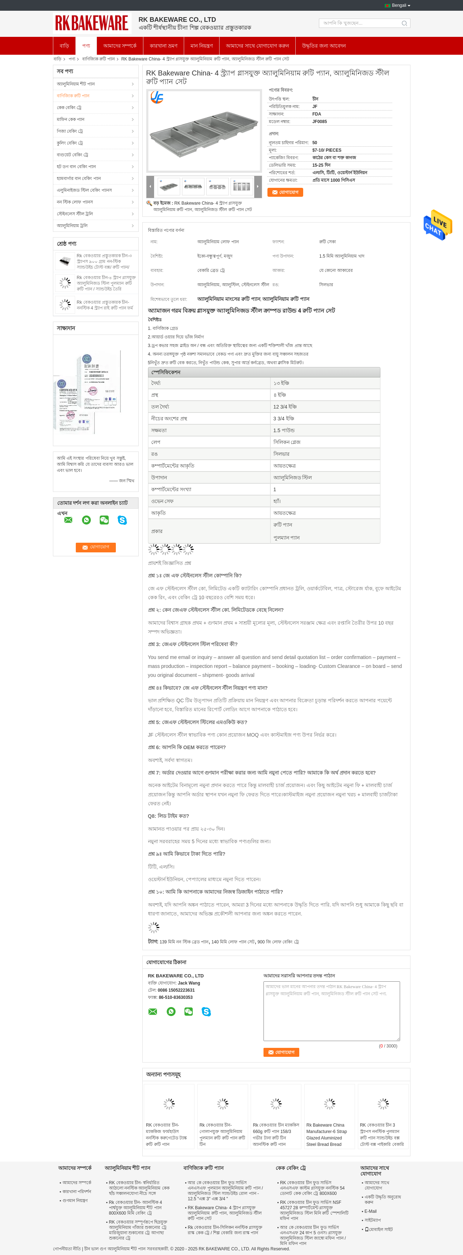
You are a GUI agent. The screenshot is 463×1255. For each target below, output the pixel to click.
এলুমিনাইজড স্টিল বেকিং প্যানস (84, 190)
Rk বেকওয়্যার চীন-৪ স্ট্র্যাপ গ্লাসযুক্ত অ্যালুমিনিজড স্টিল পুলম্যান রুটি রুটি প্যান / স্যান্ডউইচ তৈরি (106, 283)
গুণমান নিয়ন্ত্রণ (75, 1200)
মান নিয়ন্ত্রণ (202, 46)
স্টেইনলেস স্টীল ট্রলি (75, 213)
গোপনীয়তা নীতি (67, 1248)
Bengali (399, 5)
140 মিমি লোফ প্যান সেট (233, 941)
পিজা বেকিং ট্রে (70, 131)
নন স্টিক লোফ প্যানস (75, 202)
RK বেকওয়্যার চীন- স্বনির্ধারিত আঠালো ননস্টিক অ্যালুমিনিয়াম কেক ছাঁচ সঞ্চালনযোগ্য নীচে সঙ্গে (139, 1188)
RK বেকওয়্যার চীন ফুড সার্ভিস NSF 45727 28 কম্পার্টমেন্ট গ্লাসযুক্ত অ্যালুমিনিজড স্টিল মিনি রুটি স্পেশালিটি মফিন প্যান (314, 1210)
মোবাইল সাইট (379, 1229)
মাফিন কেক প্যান (71, 119)
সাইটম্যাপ (373, 1220)
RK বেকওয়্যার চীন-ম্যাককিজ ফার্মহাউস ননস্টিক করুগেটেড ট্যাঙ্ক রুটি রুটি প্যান (166, 1135)
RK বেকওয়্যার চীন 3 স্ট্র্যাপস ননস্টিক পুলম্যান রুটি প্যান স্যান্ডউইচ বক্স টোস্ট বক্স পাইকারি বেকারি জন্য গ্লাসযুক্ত (382, 1138)
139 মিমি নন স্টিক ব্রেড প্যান (184, 941)
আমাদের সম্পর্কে (120, 46)
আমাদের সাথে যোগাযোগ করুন (257, 46)
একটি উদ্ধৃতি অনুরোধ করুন (383, 1200)
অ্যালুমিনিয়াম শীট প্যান (76, 84)
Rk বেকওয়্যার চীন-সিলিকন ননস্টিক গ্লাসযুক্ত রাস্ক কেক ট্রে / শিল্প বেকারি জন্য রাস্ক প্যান (225, 1230)
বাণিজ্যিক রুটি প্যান (98, 59)
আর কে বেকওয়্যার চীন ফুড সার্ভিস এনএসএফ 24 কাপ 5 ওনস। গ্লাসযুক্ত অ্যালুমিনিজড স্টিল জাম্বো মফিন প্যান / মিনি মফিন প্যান (313, 1235)
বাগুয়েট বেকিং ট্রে (73, 154)
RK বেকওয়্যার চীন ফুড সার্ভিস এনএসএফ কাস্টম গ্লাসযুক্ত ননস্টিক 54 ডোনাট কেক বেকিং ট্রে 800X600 (312, 1188)
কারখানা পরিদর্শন (77, 1191)
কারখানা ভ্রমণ (163, 46)
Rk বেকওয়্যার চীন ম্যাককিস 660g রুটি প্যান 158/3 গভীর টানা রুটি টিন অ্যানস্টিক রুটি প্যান (276, 1135)
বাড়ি (64, 46)
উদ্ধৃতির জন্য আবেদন (324, 46)
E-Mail (371, 1211)
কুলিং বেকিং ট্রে (70, 143)
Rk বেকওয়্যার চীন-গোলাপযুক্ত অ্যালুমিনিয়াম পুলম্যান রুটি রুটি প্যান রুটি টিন (222, 1135)
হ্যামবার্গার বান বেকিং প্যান (79, 178)
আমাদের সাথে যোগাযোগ (377, 1185)
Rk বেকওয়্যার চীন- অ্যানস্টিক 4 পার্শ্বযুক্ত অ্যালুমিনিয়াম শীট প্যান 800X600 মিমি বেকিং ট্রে (135, 1208)
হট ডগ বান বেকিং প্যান (76, 166)
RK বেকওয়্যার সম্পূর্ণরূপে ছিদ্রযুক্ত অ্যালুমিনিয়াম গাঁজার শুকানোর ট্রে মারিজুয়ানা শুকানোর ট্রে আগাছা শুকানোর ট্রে (138, 1230)
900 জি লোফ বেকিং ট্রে (278, 941)
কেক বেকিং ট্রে (69, 107)
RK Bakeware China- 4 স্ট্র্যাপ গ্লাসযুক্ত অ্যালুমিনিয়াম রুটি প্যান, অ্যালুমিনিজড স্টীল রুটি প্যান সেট (225, 1213)
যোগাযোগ (289, 192)
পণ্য (86, 46)
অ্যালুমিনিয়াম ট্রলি (72, 225)
